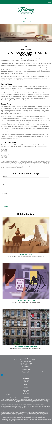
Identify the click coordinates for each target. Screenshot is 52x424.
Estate (26, 383)
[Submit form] (6, 207)
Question (4, 193)
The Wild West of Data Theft (26, 300)
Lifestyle (26, 389)
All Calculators (26, 393)
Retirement (26, 380)
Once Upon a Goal (26, 254)
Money (26, 387)
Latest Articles (26, 390)
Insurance (26, 384)
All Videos (26, 391)
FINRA (40, 412)
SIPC (43, 412)
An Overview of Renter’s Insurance (26, 346)
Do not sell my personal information (28, 407)
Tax (26, 386)
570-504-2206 (26, 21)
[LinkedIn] (25, 18)
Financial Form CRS (6, 394)
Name (5, 176)
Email (5, 185)
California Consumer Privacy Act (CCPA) (38, 406)
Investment (26, 381)
